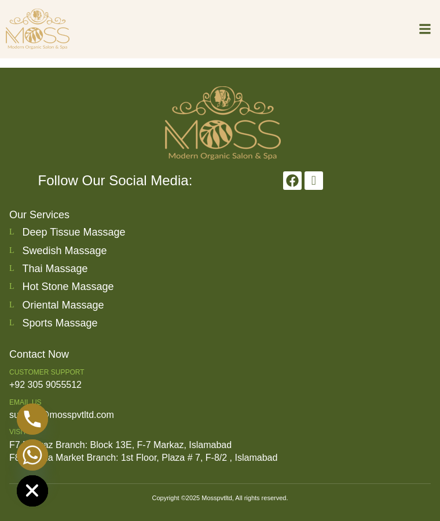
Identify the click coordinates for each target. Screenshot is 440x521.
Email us (25, 402)
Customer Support (47, 372)
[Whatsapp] (32, 455)
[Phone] (32, 419)
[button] (424, 28)
